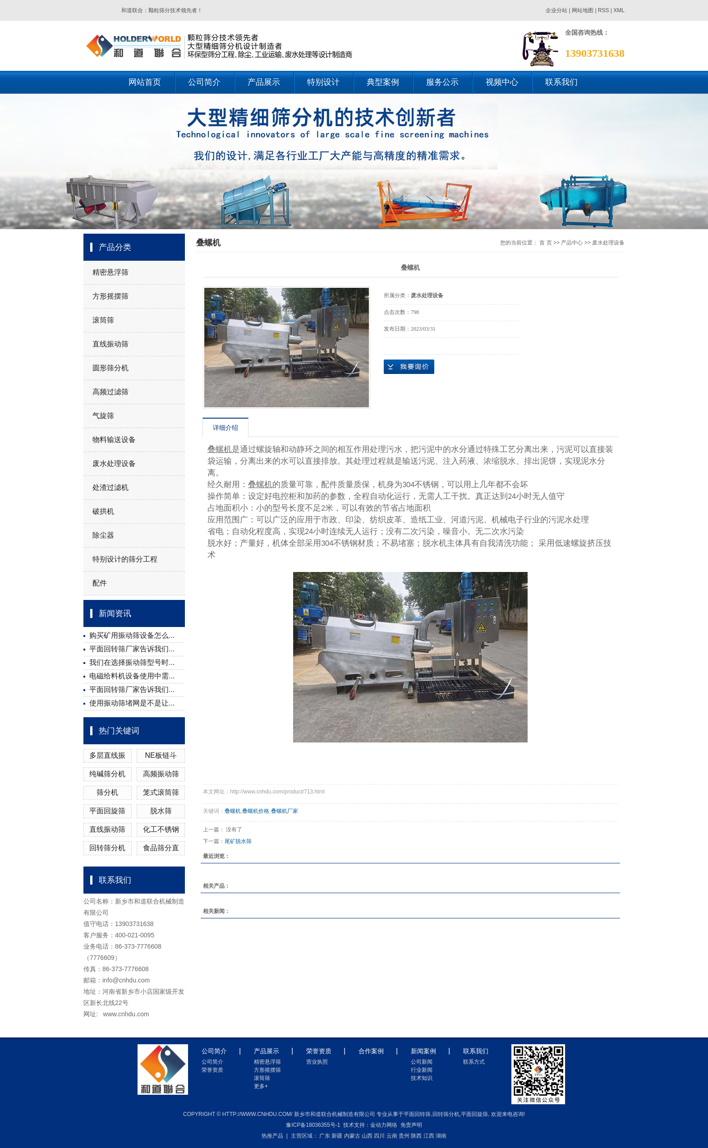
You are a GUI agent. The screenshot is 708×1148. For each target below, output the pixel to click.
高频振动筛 (161, 774)
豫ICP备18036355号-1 (313, 1125)
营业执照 (317, 1062)
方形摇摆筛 (110, 296)
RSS (603, 10)
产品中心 (572, 243)
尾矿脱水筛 (238, 841)
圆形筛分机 (110, 368)
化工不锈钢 (161, 829)
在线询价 (409, 367)
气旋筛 (103, 416)
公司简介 (204, 82)
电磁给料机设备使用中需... (132, 676)
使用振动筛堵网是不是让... (132, 703)
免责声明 (411, 1125)
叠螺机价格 (255, 811)
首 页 (545, 243)
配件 (99, 583)
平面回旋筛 (107, 811)
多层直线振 (107, 755)
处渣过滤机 (110, 487)
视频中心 (502, 82)
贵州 (404, 1136)
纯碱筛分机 (107, 774)
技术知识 (421, 1078)
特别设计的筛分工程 (124, 559)
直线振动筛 (110, 344)
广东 (324, 1136)
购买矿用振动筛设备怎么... (132, 635)
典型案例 (383, 82)
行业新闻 (421, 1070)
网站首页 (145, 82)
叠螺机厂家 (284, 811)
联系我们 (561, 82)
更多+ (261, 1086)
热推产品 (272, 1136)
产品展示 (264, 82)
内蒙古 (352, 1136)
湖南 (441, 1136)
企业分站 (556, 10)
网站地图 (583, 10)
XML (619, 10)
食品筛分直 (161, 848)
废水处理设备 (114, 463)
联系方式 (474, 1062)
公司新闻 (421, 1062)
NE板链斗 (161, 755)
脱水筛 (161, 811)
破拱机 (103, 511)
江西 (428, 1136)
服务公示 (442, 82)
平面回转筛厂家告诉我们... (132, 649)
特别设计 (323, 82)
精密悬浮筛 (110, 272)
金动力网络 (383, 1125)
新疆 (336, 1136)
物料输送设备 (114, 439)
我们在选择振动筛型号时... (132, 662)
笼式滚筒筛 (161, 792)
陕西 (416, 1136)
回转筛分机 (107, 848)
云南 (391, 1136)
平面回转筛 (417, 1114)
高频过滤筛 (110, 392)
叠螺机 (233, 811)
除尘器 (103, 535)
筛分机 (107, 792)
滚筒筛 (103, 320)
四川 (379, 1136)
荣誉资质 (212, 1070)
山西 (367, 1136)
